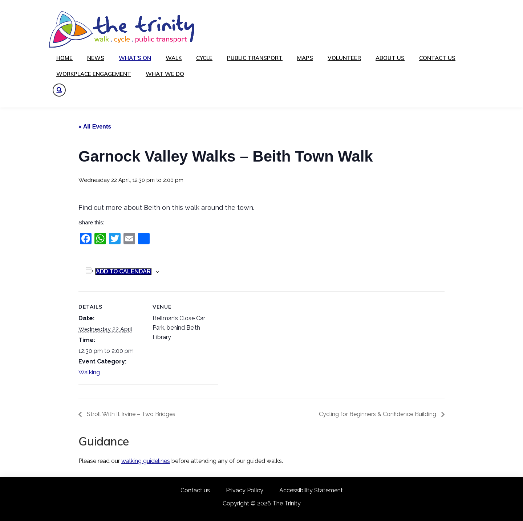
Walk (174, 57)
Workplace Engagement (93, 73)
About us (390, 57)
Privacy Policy (244, 490)
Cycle (204, 57)
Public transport (255, 57)
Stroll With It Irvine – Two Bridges (130, 414)
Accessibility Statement (311, 490)
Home (64, 57)
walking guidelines (145, 460)
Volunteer (344, 57)
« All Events (94, 126)
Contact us (437, 57)
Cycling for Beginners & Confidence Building (378, 414)
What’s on (135, 57)
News (95, 57)
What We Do (165, 73)
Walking (89, 372)
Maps (305, 57)
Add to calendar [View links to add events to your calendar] (123, 271)
